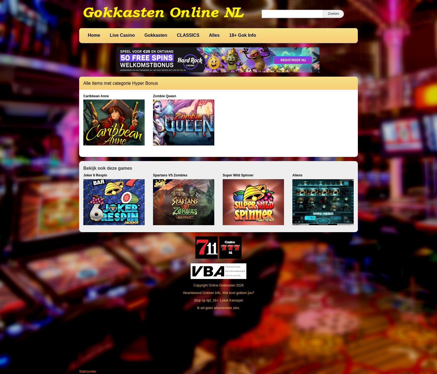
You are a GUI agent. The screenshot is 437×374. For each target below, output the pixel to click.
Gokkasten (155, 35)
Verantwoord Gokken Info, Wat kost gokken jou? (218, 293)
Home (94, 35)
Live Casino (122, 35)
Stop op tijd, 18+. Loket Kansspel (218, 300)
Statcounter (87, 371)
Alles (214, 35)
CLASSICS (188, 35)
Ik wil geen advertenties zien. (218, 308)
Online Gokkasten (222, 285)
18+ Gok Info (242, 35)
